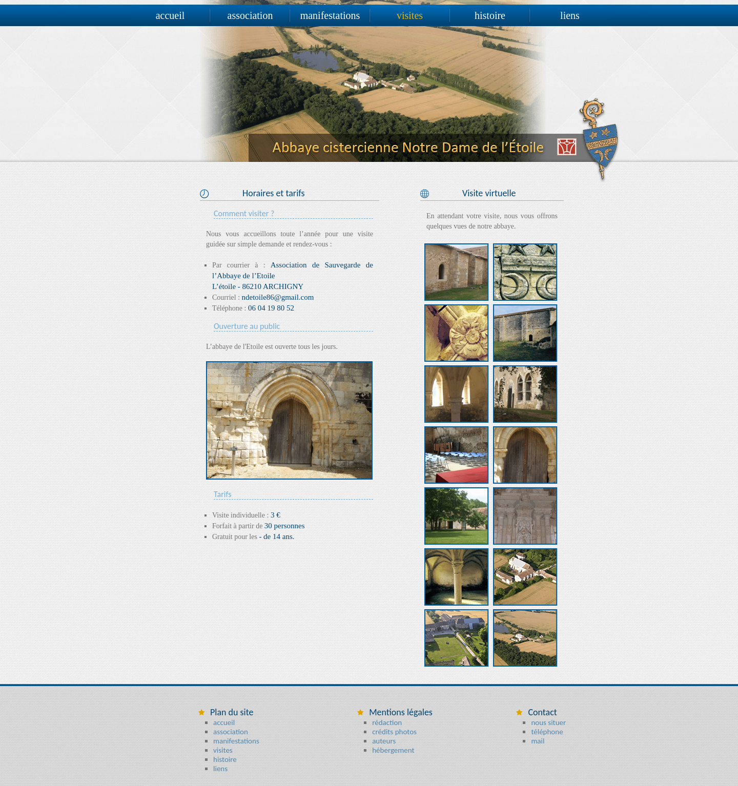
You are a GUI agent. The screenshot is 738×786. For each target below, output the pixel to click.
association (250, 15)
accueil (170, 15)
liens (570, 15)
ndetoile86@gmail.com (278, 297)
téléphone (547, 731)
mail (537, 741)
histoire (490, 15)
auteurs (384, 741)
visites (410, 15)
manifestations (330, 15)
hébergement (393, 750)
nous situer (548, 722)
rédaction (387, 722)
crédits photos (394, 731)
